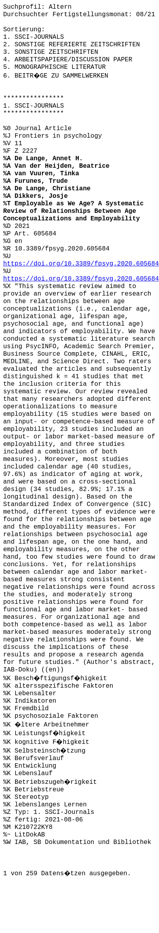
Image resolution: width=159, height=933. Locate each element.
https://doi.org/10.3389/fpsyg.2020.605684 (81, 263)
